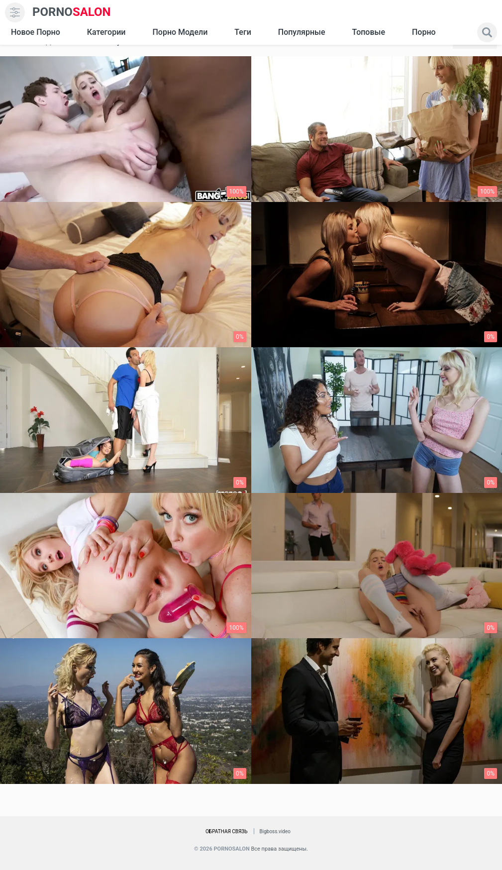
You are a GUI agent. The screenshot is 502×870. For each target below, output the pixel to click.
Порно (424, 32)
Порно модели (179, 32)
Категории (106, 32)
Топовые (368, 32)
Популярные (301, 32)
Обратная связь (226, 831)
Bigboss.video (275, 831)
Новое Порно (35, 32)
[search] (487, 32)
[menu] (15, 12)
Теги (242, 32)
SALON (71, 12)
